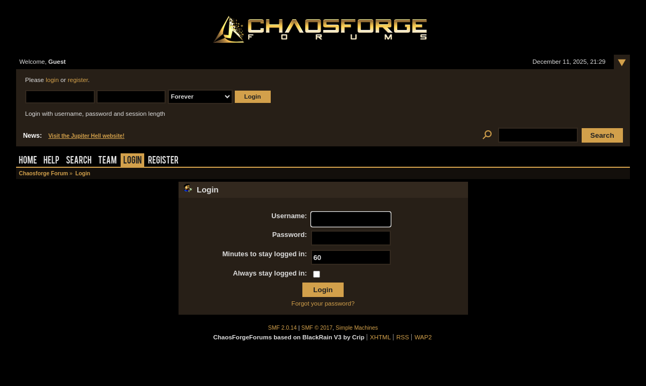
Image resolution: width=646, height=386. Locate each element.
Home (28, 161)
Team (107, 161)
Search (79, 161)
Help (51, 161)
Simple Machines (357, 328)
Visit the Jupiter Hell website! (86, 136)
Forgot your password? (323, 303)
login (52, 80)
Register (163, 161)
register (78, 80)
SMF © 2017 (316, 328)
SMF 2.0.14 (282, 328)
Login (132, 161)
